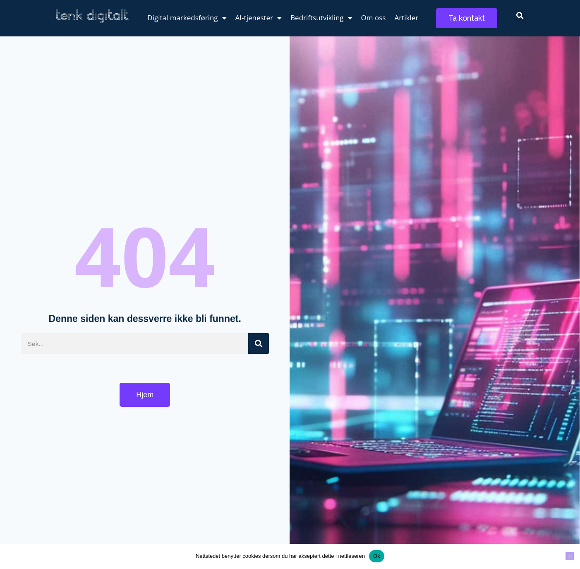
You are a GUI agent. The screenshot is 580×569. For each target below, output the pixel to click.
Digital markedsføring (186, 18)
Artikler (406, 17)
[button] (520, 16)
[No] (570, 556)
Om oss (373, 17)
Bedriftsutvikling (321, 18)
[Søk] (258, 343)
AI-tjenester (258, 18)
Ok (376, 556)
